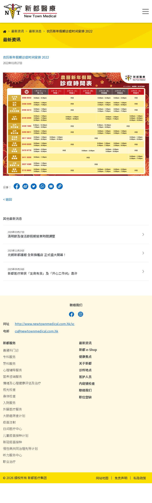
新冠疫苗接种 (12, 443)
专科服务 (9, 358)
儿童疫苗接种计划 (15, 436)
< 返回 (7, 199)
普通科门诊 (11, 351)
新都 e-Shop (88, 350)
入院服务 (9, 403)
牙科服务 (9, 364)
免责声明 (121, 479)
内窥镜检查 (87, 384)
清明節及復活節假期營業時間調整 (74, 234)
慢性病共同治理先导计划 (20, 449)
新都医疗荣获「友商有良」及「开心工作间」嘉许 (74, 271)
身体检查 (9, 397)
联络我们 (85, 391)
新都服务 (9, 344)
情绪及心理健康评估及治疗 (22, 384)
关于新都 (85, 364)
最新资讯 (17, 31)
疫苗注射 (9, 423)
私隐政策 (139, 479)
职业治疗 (9, 462)
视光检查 (9, 390)
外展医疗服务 (12, 410)
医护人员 (85, 377)
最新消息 (35, 31)
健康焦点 (85, 357)
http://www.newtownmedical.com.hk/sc (44, 324)
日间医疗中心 (12, 429)
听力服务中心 (12, 456)
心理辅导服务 (12, 371)
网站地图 (102, 479)
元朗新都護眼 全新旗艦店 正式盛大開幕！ (74, 253)
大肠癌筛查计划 (14, 416)
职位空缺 (85, 398)
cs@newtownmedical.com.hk (36, 332)
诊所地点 (85, 371)
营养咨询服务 (12, 377)
